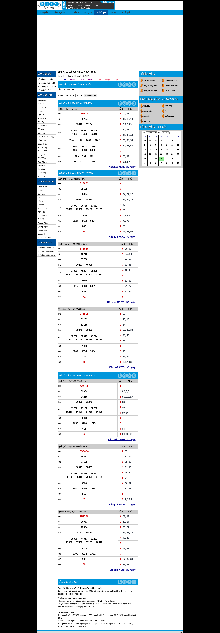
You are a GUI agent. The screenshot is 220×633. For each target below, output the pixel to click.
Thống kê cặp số (171, 71)
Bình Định (42, 181)
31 (156, 131)
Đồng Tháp (42, 134)
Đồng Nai (42, 131)
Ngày (69, 66)
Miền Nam (42, 91)
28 (156, 149)
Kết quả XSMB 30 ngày (121, 157)
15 (161, 140)
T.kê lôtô (75, 12)
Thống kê (88, 12)
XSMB (69, 2)
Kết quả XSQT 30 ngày (122, 560)
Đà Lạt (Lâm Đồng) (46, 127)
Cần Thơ (41, 123)
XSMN (69, 5)
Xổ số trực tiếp (60, 12)
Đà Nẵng (41, 188)
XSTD (60, 99)
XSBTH (81, 70)
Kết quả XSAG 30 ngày (122, 227)
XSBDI (98, 70)
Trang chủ (44, 12)
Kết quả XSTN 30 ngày (122, 358)
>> (159, 123)
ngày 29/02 (71, 169)
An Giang (42, 98)
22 (161, 145)
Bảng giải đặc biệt (150, 81)
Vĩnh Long (76, 5)
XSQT (115, 70)
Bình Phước (43, 109)
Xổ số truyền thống (46, 70)
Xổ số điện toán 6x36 (47, 77)
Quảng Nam (43, 221)
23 (167, 145)
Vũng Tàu (42, 167)
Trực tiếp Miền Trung (46, 245)
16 (167, 140)
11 (178, 136)
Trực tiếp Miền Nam (46, 242)
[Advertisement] (110, 37)
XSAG (72, 70)
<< (143, 123)
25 (178, 145)
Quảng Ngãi (43, 217)
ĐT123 (75, 2)
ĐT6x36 (83, 2)
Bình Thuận (43, 116)
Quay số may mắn (150, 76)
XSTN (90, 70)
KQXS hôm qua (108, 2)
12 (145, 140)
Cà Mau (41, 120)
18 (178, 140)
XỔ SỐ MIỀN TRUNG (69, 366)
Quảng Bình (43, 214)
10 (172, 136)
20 (150, 145)
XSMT (69, 8)
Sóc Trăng (42, 149)
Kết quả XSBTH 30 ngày (121, 292)
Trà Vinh (98, 5)
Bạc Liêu (41, 105)
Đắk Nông (42, 192)
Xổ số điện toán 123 (46, 73)
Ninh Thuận (85, 8)
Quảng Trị (42, 224)
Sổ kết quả (101, 12)
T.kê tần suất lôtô (171, 76)
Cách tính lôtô (170, 81)
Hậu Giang (42, 138)
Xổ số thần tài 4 (44, 81)
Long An (41, 145)
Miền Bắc (146, 96)
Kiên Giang (42, 141)
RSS (180, 623)
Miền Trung (42, 177)
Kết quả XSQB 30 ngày (122, 495)
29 (145, 131)
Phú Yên (41, 210)
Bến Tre (41, 113)
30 (150, 131)
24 (172, 145)
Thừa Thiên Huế (45, 228)
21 (156, 145)
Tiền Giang (42, 152)
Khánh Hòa (42, 199)
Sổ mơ (113, 12)
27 (150, 149)
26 (145, 149)
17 (172, 140)
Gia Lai (75, 8)
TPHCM (41, 94)
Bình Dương (88, 5)
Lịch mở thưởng (149, 71)
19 (145, 145)
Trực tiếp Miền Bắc (46, 238)
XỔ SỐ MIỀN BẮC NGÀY (70, 93)
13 (150, 140)
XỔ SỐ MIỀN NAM (67, 163)
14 (156, 140)
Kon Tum (41, 202)
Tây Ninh (41, 156)
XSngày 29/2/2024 (81, 66)
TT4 (90, 2)
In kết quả (126, 12)
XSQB (107, 70)
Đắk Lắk (41, 184)
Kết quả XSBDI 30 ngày (121, 430)
